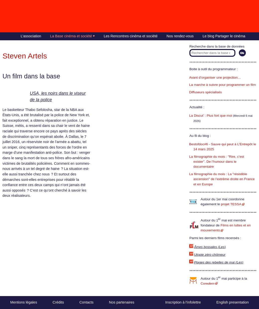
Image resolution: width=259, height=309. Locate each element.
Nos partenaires (121, 302)
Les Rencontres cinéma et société (131, 36)
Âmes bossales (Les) (210, 247)
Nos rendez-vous (180, 36)
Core (208, 283)
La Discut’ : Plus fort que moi (210, 115)
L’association (31, 36)
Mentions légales (23, 302)
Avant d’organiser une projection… (215, 77)
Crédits (58, 302)
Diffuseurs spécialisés (205, 92)
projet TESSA (231, 204)
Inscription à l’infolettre (183, 302)
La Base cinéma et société (71, 36)
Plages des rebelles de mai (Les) (218, 262)
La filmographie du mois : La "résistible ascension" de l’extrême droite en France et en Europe (222, 179)
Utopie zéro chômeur (209, 255)
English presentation (232, 302)
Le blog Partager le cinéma (224, 36)
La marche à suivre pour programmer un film (222, 85)
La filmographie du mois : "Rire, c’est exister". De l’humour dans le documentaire (216, 162)
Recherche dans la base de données (216, 46)
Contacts (86, 302)
